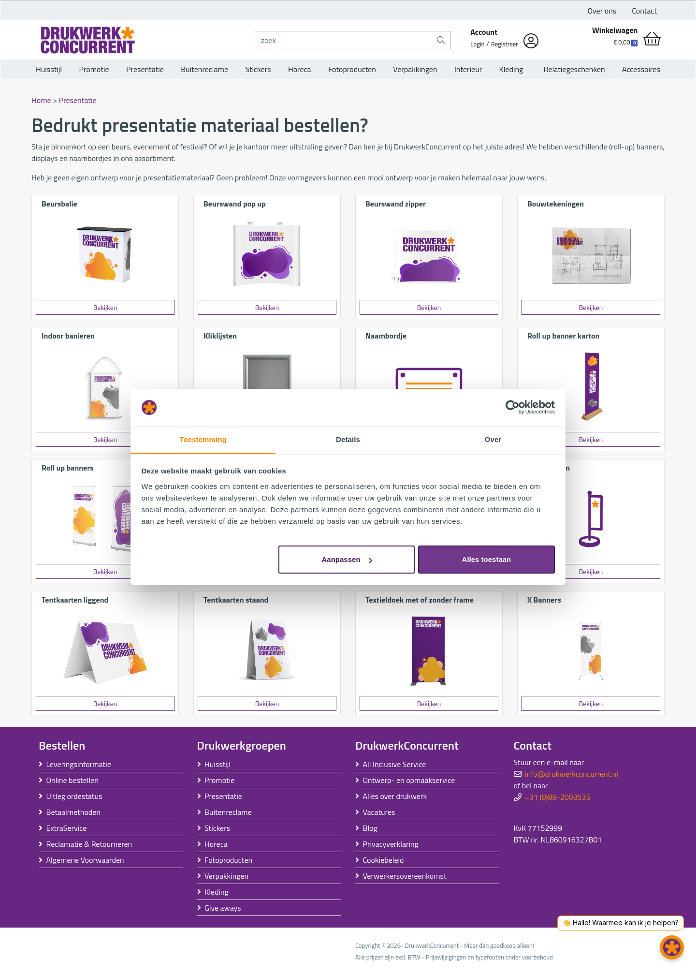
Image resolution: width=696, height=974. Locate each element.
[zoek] (343, 40)
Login (477, 44)
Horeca (299, 69)
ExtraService (66, 828)
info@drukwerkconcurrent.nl (571, 774)
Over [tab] (493, 439)
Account (483, 32)
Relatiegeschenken (572, 69)
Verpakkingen (415, 69)
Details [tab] (348, 439)
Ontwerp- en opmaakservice (409, 780)
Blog (370, 828)
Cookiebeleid (383, 860)
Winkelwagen (615, 30)
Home (41, 100)
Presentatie (145, 69)
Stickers (258, 69)
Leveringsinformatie (78, 764)
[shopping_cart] (652, 39)
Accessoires (641, 69)
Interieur (468, 69)
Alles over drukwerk (395, 796)
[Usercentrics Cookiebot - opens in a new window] (512, 407)
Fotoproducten (352, 69)
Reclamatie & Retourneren (89, 844)
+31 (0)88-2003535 (557, 797)
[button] (672, 947)
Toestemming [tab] (203, 439)
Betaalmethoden (73, 812)
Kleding (511, 69)
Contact (644, 10)
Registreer (504, 44)
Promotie (94, 69)
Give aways (222, 908)
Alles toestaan (486, 559)
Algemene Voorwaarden (85, 860)
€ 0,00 (625, 42)
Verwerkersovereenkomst (405, 876)
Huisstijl (49, 69)
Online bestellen (72, 780)
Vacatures (379, 812)
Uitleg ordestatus (74, 796)
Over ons (602, 10)
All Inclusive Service (394, 764)
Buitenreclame (204, 69)
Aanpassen (347, 559)
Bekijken (105, 307)
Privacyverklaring (391, 844)
